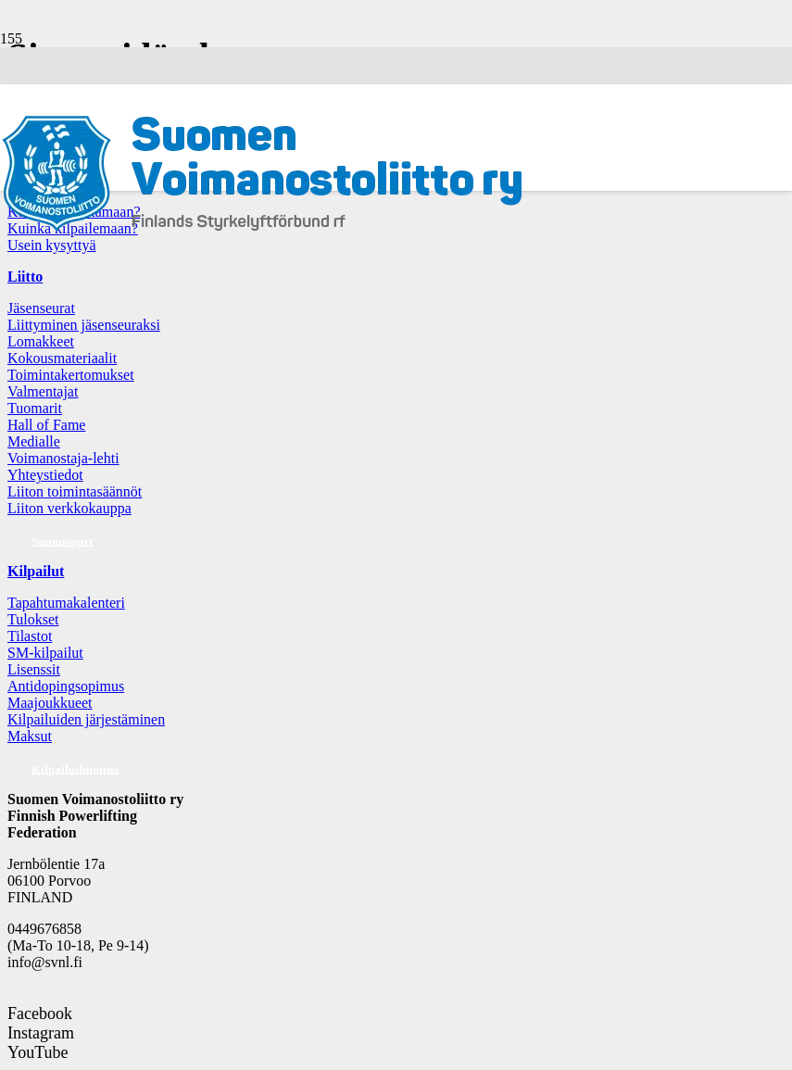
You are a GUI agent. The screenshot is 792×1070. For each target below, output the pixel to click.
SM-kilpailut (45, 653)
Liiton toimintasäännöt (74, 491)
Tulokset (32, 619)
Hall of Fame (46, 425)
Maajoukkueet (50, 703)
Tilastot (29, 636)
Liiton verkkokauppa (69, 508)
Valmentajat (42, 391)
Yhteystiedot (45, 475)
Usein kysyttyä (51, 245)
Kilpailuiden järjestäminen (86, 719)
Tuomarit (34, 408)
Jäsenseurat (41, 308)
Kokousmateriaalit (62, 358)
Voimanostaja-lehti (63, 458)
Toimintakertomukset (70, 375)
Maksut (29, 736)
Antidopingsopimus (65, 686)
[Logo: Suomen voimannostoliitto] (262, 230)
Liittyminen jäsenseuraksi (83, 325)
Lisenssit (33, 669)
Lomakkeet (40, 341)
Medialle (33, 441)
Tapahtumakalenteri (66, 603)
